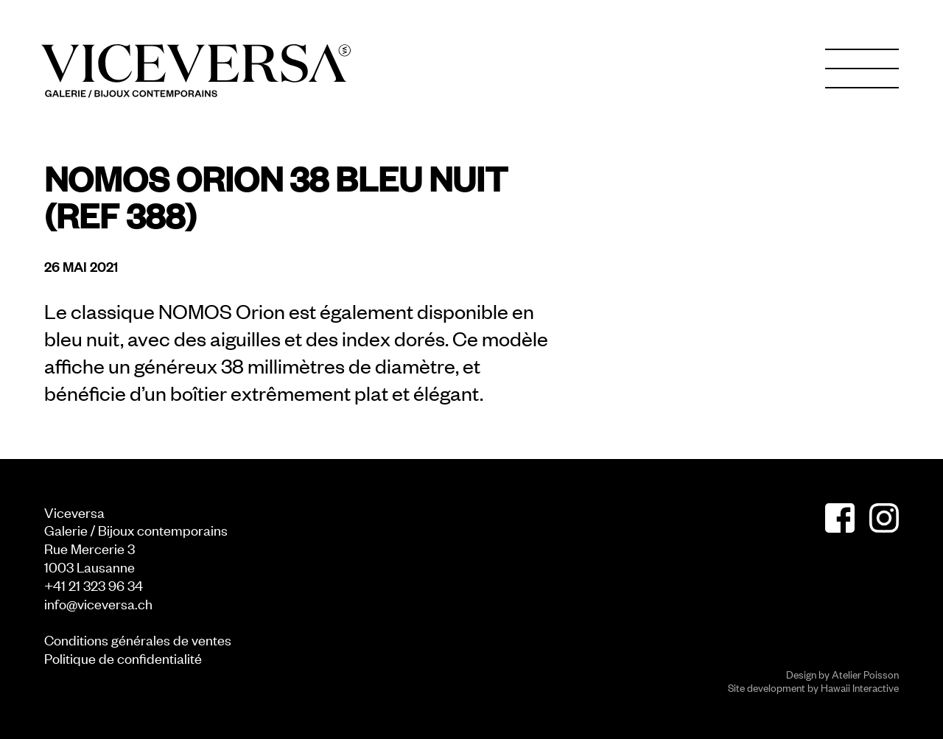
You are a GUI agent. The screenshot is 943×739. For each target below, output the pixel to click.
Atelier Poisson (865, 674)
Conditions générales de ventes (137, 639)
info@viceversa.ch (98, 603)
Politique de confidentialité (123, 657)
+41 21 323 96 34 (93, 584)
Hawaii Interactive (860, 687)
